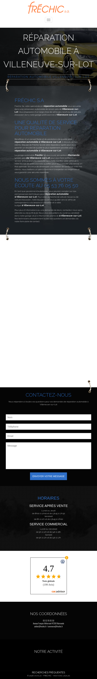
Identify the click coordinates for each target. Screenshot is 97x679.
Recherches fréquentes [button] (48, 672)
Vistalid (37, 676)
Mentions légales (61, 676)
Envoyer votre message (48, 476)
